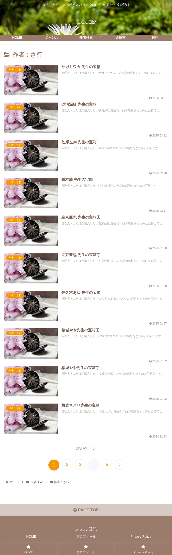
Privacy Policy (140, 539)
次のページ (86, 450)
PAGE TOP (86, 513)
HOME (31, 539)
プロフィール (86, 539)
